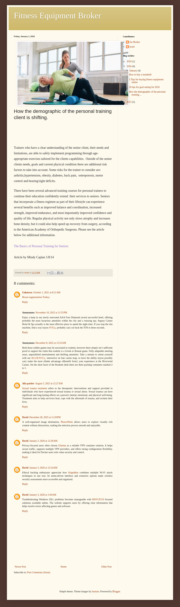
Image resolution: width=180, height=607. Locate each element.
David (25, 417)
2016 (129, 66)
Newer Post (20, 566)
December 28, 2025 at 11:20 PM (45, 417)
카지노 (52, 327)
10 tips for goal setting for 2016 (144, 87)
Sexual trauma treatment (34, 388)
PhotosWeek (67, 422)
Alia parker (28, 383)
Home (64, 566)
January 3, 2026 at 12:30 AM (43, 441)
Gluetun (62, 445)
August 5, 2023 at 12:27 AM (49, 383)
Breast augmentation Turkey (36, 297)
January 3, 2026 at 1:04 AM (42, 494)
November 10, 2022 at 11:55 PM (51, 312)
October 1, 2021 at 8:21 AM (46, 292)
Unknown (27, 292)
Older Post (106, 566)
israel (132, 46)
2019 (129, 61)
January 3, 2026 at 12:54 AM (43, 467)
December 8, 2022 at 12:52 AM (51, 343)
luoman (95, 591)
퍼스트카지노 (38, 358)
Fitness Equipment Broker (57, 15)
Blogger (116, 591)
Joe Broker (134, 42)
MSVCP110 (98, 499)
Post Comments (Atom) (38, 572)
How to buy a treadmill (140, 74)
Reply (25, 302)
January (133, 70)
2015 (129, 102)
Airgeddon (73, 472)
